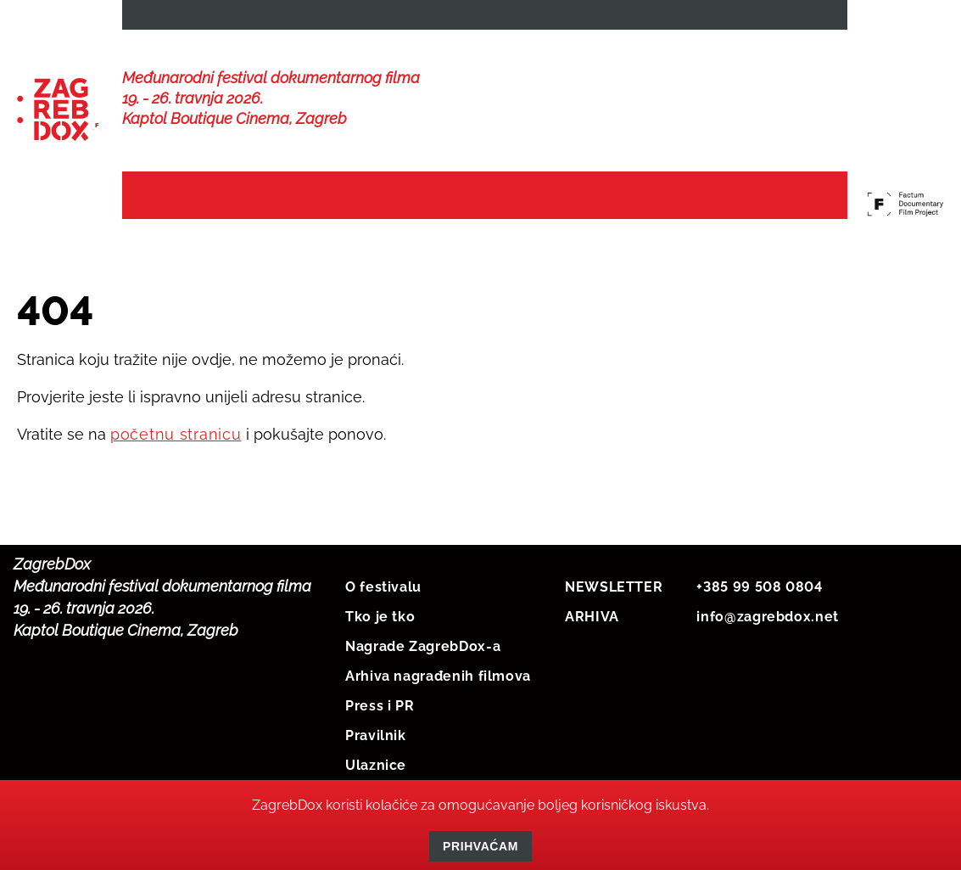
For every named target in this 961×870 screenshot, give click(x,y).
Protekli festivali (754, 196)
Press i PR (379, 702)
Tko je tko (380, 613)
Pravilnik (375, 732)
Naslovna (181, 196)
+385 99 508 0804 (759, 583)
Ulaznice (375, 762)
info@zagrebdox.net (767, 613)
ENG (818, 18)
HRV (761, 18)
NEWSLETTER (184, 18)
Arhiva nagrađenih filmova (438, 673)
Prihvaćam (480, 846)
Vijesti (289, 196)
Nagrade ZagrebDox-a (422, 643)
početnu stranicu (176, 431)
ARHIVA (592, 613)
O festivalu (383, 583)
